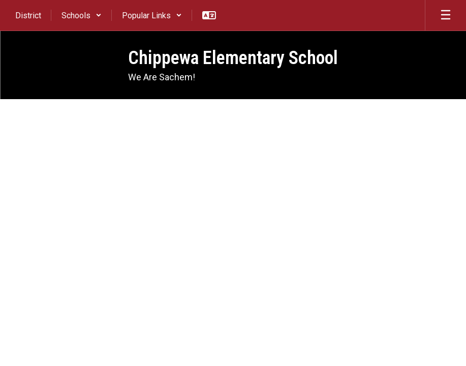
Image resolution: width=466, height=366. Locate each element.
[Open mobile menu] (445, 15)
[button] (81, 15)
